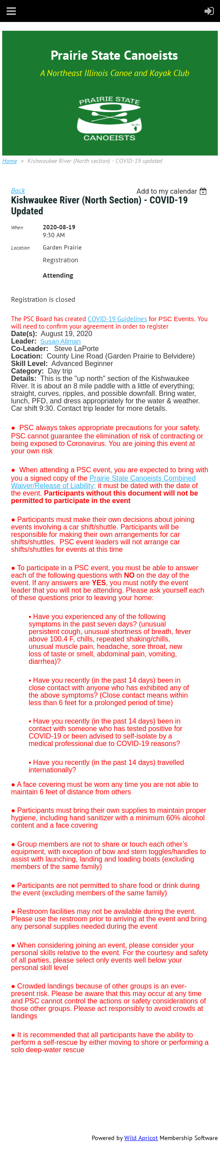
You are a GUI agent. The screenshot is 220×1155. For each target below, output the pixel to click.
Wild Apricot (141, 1138)
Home (9, 161)
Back (18, 190)
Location (20, 247)
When (17, 227)
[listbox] (172, 191)
